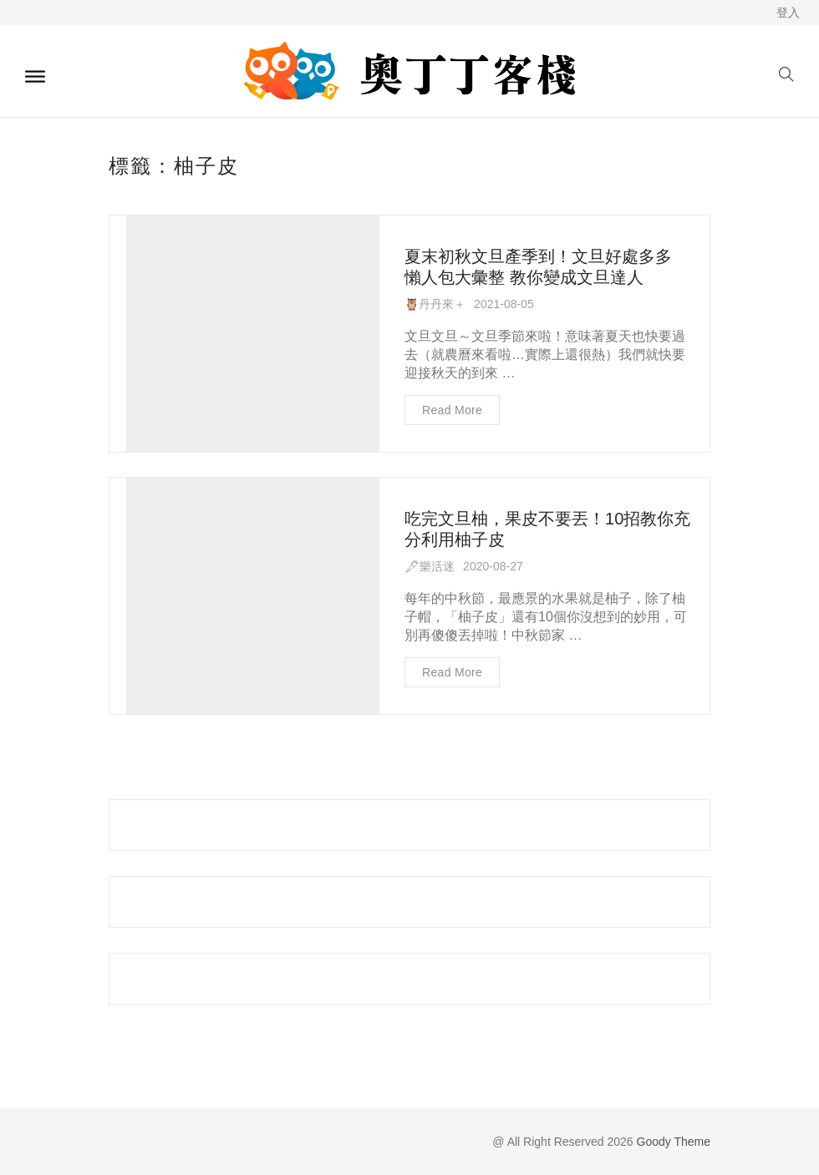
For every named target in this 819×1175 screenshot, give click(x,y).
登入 (788, 12)
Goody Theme (671, 1141)
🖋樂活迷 (429, 566)
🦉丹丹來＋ (434, 304)
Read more (452, 410)
